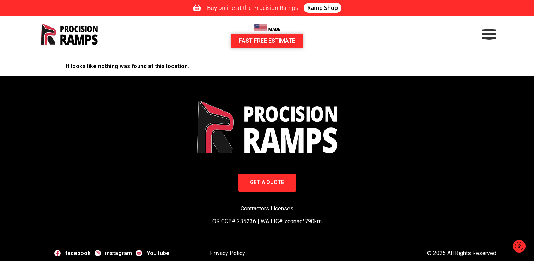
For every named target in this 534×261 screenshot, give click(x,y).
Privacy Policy (227, 253)
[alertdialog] (267, 8)
